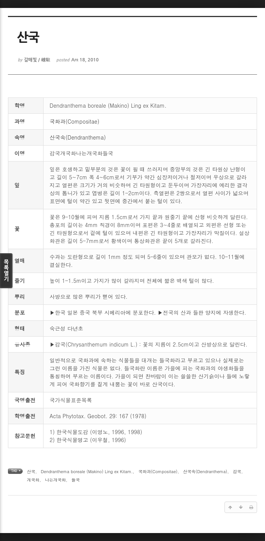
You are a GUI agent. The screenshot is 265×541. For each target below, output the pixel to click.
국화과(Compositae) (74, 121)
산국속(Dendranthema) (78, 137)
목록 (6, 270)
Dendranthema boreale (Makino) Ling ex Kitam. (87, 471)
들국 (76, 480)
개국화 (33, 480)
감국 (237, 471)
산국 (31, 471)
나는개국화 (55, 480)
